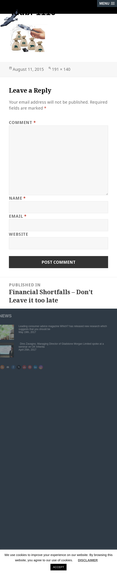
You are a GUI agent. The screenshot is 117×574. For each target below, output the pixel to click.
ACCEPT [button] (58, 567)
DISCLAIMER (88, 560)
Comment (22, 122)
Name (17, 198)
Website (18, 234)
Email (17, 216)
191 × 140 (61, 69)
